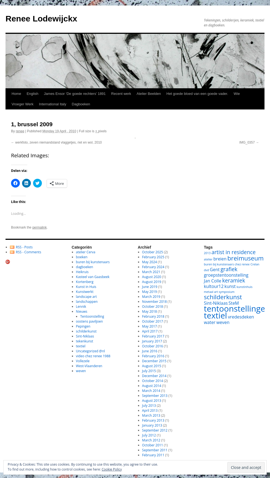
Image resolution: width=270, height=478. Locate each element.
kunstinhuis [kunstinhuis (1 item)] (245, 287)
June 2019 (149, 286)
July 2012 (149, 435)
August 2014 (151, 385)
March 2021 (151, 272)
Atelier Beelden (149, 94)
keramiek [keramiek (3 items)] (233, 280)
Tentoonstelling (92, 316)
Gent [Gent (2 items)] (215, 270)
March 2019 (151, 296)
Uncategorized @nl (90, 351)
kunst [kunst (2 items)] (230, 286)
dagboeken (84, 267)
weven (81, 371)
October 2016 (152, 346)
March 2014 (151, 390)
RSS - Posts (24, 247)
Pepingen (83, 326)
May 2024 (149, 262)
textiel (80, 346)
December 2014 (154, 375)
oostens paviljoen (89, 321)
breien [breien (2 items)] (220, 259)
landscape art (86, 296)
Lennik (81, 306)
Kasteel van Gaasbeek (93, 276)
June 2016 (149, 351)
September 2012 (155, 430)
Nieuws (81, 311)
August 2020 (151, 276)
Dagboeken (81, 104)
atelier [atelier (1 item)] (208, 259)
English (33, 94)
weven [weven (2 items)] (222, 322)
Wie (237, 94)
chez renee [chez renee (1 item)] (242, 264)
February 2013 (153, 420)
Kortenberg (84, 281)
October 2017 (152, 321)
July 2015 (149, 371)
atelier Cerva (85, 252)
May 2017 (149, 326)
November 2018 (154, 301)
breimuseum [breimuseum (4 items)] (245, 258)
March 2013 (151, 415)
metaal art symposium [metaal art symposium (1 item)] (219, 292)
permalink (39, 227)
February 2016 (153, 356)
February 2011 (153, 455)
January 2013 (152, 425)
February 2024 (153, 267)
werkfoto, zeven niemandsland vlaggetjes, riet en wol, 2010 (58, 142)
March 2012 (151, 440)
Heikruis (82, 272)
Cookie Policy (112, 469)
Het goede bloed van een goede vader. (197, 94)
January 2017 (152, 341)
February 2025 (153, 257)
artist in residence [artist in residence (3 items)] (234, 252)
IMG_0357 (247, 142)
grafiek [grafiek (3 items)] (228, 269)
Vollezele (83, 361)
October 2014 (152, 380)
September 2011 (155, 450)
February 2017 (153, 336)
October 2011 (152, 445)
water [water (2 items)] (209, 322)
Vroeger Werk (22, 104)
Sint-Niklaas (85, 336)
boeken (82, 257)
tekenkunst (84, 341)
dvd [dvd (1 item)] (206, 270)
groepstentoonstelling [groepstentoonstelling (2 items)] (226, 275)
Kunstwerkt (85, 291)
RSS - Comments (28, 252)
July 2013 (149, 405)
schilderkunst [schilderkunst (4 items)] (223, 297)
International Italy (52, 104)
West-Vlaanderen (89, 366)
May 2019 (149, 291)
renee (20, 131)
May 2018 (149, 311)
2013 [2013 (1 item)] (207, 253)
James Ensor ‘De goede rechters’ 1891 (75, 94)
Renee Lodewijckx (41, 18)
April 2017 (150, 331)
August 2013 (151, 400)
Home (16, 94)
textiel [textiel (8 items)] (215, 315)
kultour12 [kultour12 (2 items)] (213, 286)
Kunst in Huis (86, 286)
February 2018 (153, 316)
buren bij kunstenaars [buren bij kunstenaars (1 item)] (219, 264)
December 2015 (154, 361)
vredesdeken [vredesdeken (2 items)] (241, 317)
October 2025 (152, 252)
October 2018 (152, 306)
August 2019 (151, 281)
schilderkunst (86, 331)
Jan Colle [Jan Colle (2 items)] (212, 281)
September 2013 (155, 395)
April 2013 (150, 410)
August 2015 (151, 366)
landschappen (87, 301)
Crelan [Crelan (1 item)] (254, 264)
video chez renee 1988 (93, 356)
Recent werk (121, 94)
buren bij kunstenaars (93, 262)
